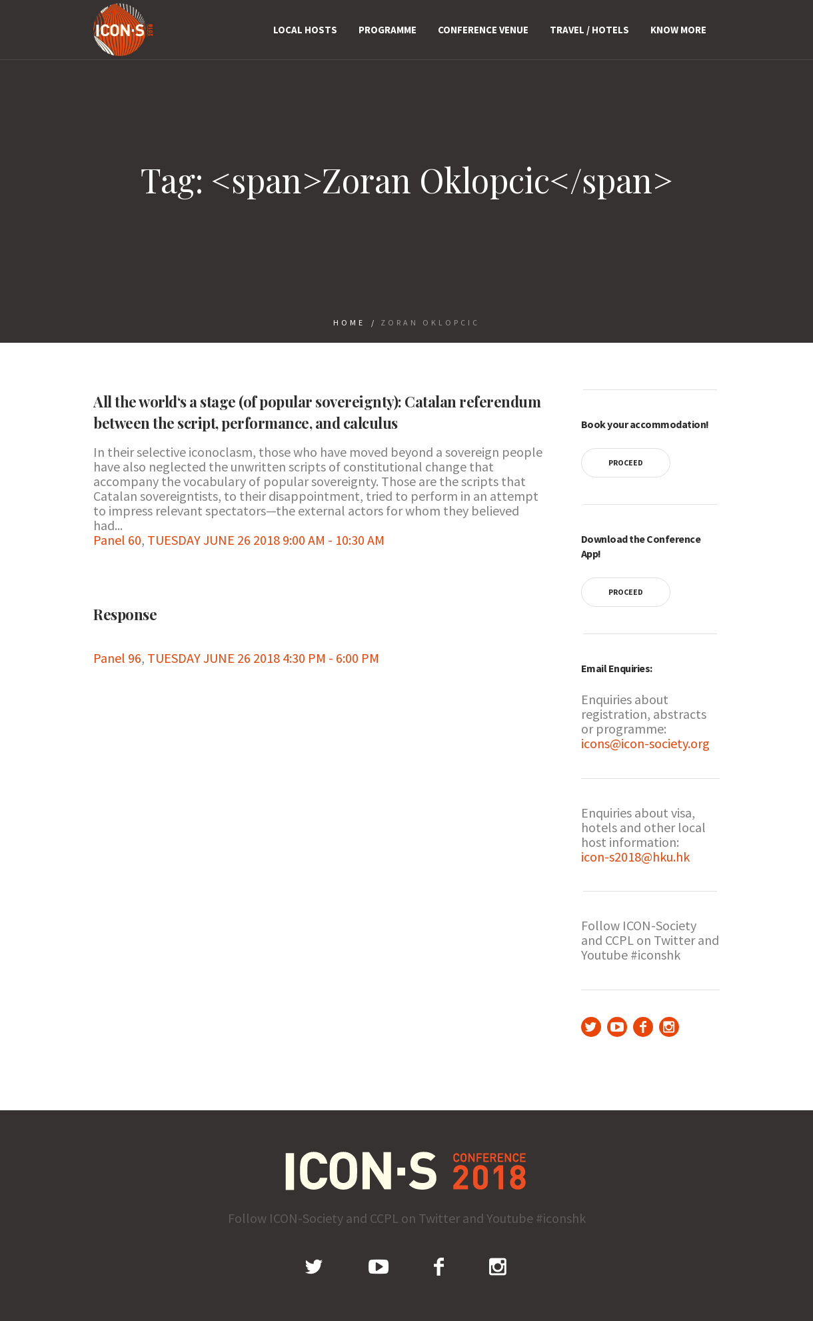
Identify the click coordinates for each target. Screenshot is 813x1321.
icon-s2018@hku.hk (635, 856)
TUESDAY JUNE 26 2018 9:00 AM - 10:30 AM (266, 539)
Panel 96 (117, 657)
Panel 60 (117, 539)
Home (349, 322)
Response (125, 614)
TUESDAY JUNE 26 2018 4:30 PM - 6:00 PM (263, 657)
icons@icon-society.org (645, 743)
